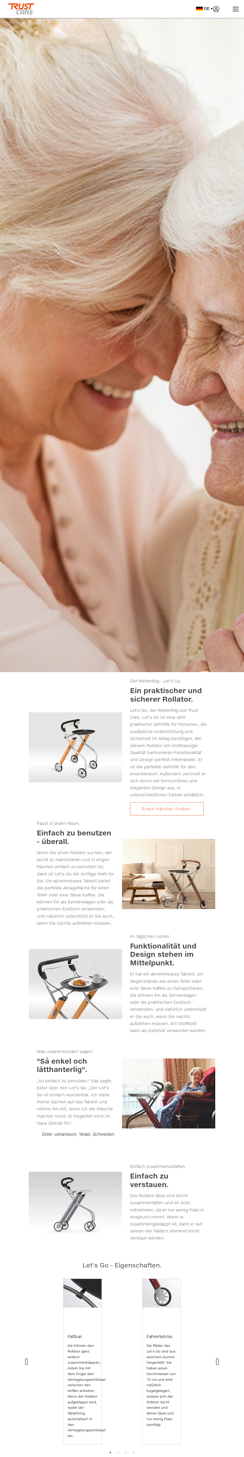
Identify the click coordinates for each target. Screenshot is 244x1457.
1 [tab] (110, 1452)
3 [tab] (125, 1452)
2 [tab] (118, 1452)
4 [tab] (133, 1452)
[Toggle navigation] (236, 9)
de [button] (204, 8)
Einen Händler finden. (167, 808)
